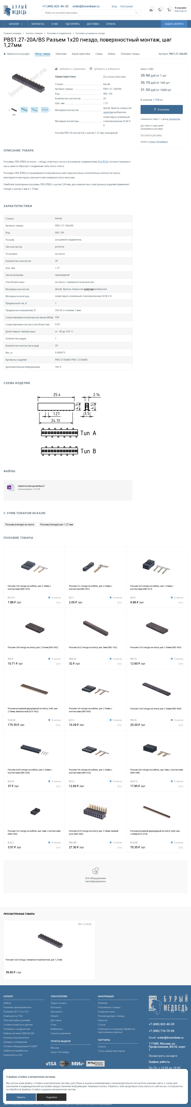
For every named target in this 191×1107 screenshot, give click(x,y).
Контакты (38, 24)
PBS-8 (10, 658)
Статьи (101, 1024)
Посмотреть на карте (163, 1055)
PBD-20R (72, 842)
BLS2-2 (11, 842)
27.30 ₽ (95, 847)
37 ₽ (34, 786)
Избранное (57, 1028)
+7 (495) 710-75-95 (161, 1030)
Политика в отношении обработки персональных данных (116, 1030)
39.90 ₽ (13, 972)
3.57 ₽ (34, 847)
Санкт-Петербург (60, 1052)
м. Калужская (173, 119)
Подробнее (51, 1097)
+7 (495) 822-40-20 (55, 6)
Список (102, 1046)
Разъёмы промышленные (17, 1007)
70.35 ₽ (156, 847)
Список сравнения (61, 1033)
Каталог (16, 24)
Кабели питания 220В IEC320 (19, 1033)
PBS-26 (133, 719)
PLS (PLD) (103, 161)
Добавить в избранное (107, 69)
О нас (54, 24)
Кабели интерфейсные (16, 1050)
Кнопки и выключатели (16, 1037)
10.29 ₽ (95, 724)
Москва (55, 1047)
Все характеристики (114, 76)
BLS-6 (71, 781)
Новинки (102, 1002)
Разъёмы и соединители (17, 1028)
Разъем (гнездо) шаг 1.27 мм (56, 524)
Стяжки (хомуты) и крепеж (18, 1024)
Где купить (73, 24)
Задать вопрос (174, 24)
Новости (102, 1020)
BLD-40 (11, 781)
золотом (108, 112)
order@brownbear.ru (86, 6)
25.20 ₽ (156, 724)
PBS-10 (133, 658)
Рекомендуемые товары (111, 1015)
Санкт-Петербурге (159, 141)
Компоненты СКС (13, 1054)
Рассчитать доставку (151, 135)
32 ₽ (95, 663)
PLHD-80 (11, 719)
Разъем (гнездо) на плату (19, 524)
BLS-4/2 (11, 597)
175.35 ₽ (34, 724)
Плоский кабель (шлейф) (17, 1020)
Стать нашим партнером (111, 1050)
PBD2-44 (72, 658)
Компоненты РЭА (13, 1015)
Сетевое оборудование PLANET (21, 1046)
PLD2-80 (133, 842)
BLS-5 (71, 719)
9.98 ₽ (156, 602)
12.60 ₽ (156, 663)
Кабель (7, 1002)
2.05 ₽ (95, 602)
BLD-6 (132, 597)
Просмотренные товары (19, 914)
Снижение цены (106, 1011)
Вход (114, 6)
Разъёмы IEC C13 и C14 (16, 1011)
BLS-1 (71, 597)
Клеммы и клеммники (15, 1041)
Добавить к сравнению (73, 69)
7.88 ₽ (34, 602)
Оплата (110, 24)
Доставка (93, 24)
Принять (21, 1097)
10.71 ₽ (34, 663)
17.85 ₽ (156, 786)
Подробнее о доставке (152, 128)
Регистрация (126, 6)
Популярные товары (109, 1007)
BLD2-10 (133, 781)
